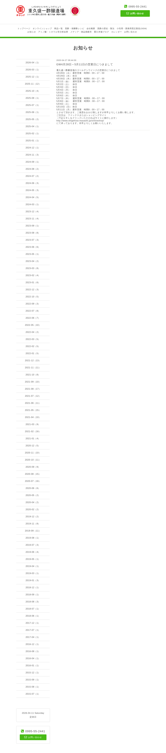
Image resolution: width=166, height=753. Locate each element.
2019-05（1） (33, 559)
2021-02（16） (33, 431)
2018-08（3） (33, 602)
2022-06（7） (33, 318)
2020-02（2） (33, 509)
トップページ (23, 28)
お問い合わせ (130, 32)
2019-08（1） (33, 538)
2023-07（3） (33, 240)
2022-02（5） (33, 346)
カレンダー (116, 32)
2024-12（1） (33, 148)
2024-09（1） (33, 162)
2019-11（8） (33, 524)
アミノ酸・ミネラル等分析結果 (53, 32)
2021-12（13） (33, 360)
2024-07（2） (33, 176)
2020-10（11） (33, 460)
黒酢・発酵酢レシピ (74, 28)
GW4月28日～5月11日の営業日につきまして (84, 64)
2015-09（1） (33, 680)
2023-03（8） (33, 268)
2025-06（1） (33, 112)
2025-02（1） (33, 133)
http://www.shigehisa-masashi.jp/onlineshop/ (80, 121)
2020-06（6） (33, 488)
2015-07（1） (33, 694)
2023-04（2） (33, 261)
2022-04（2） (33, 332)
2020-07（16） (33, 481)
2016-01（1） (33, 665)
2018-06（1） (33, 616)
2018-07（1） (33, 609)
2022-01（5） (33, 353)
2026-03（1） (33, 70)
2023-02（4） (33, 275)
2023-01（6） (33, 282)
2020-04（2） (33, 502)
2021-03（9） (33, 424)
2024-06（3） (33, 183)
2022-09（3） (33, 304)
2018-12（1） (33, 587)
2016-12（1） (33, 644)
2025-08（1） (33, 98)
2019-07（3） (33, 545)
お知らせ (31, 32)
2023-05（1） (33, 254)
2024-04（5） (33, 197)
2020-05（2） (33, 495)
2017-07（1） (33, 630)
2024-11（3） (33, 155)
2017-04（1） (33, 637)
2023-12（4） (33, 211)
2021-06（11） (33, 403)
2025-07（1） (33, 105)
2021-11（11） (33, 367)
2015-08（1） (33, 687)
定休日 (33, 717)
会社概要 (91, 28)
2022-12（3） (33, 289)
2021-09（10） (33, 382)
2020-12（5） (33, 445)
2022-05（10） (33, 325)
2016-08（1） (33, 651)
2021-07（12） (33, 396)
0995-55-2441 (137, 6)
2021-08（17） (33, 389)
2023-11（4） (33, 218)
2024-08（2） (33, 169)
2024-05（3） (33, 190)
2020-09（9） (33, 467)
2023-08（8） (33, 233)
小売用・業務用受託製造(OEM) (132, 28)
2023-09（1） (33, 226)
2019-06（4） (33, 552)
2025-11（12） (33, 84)
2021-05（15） (33, 410)
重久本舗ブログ (101, 32)
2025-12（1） (33, 77)
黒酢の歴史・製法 (105, 28)
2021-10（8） (33, 375)
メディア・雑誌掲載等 (81, 32)
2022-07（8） (33, 311)
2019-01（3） (33, 580)
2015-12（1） (33, 672)
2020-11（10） (33, 453)
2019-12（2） (33, 516)
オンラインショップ (42, 28)
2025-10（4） (33, 91)
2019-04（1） (33, 566)
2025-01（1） (33, 140)
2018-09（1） (33, 594)
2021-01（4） (33, 438)
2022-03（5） (33, 339)
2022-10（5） (33, 297)
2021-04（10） (33, 417)
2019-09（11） (33, 531)
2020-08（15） (33, 474)
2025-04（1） (33, 126)
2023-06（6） (33, 247)
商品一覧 (58, 28)
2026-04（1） (33, 62)
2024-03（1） (33, 204)
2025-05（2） (33, 119)
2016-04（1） (33, 658)
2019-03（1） (33, 573)
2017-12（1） (33, 623)
